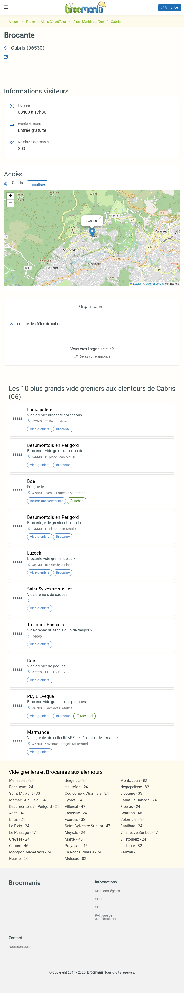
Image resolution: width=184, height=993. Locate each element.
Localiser (37, 184)
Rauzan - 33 (130, 852)
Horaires (24, 106)
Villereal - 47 (75, 806)
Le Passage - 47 (22, 832)
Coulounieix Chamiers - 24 (87, 793)
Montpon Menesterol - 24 (30, 852)
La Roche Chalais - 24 (83, 852)
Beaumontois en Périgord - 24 (34, 806)
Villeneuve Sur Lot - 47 (139, 832)
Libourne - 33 (131, 793)
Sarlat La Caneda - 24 (138, 800)
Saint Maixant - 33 (24, 793)
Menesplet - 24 (21, 780)
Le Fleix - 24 (19, 826)
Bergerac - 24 (76, 780)
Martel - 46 (74, 839)
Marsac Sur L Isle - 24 (27, 800)
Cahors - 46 (18, 845)
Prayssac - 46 (76, 845)
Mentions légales (107, 891)
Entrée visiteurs (29, 124)
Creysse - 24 (19, 839)
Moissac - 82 (75, 858)
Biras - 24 (17, 819)
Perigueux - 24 (21, 787)
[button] (92, 233)
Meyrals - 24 (75, 832)
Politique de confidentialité (105, 917)
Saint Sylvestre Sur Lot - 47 (87, 826)
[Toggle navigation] (6, 7)
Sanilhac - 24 (131, 826)
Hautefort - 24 (76, 787)
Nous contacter (20, 946)
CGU (98, 899)
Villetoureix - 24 (133, 839)
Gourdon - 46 (131, 813)
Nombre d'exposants (33, 142)
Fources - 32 (75, 819)
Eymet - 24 (73, 800)
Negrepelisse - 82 (134, 787)
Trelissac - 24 (76, 813)
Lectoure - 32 (131, 845)
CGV (98, 907)
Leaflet (135, 283)
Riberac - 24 (130, 806)
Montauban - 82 (133, 780)
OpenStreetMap (155, 283)
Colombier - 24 (132, 819)
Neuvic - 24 (18, 858)
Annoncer (170, 7)
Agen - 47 (17, 813)
